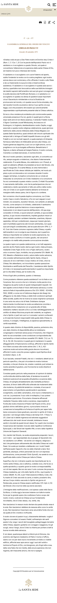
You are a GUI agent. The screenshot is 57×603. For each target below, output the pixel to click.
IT (24, 38)
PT (32, 38)
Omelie (4, 14)
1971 (9, 14)
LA (28, 38)
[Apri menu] (54, 5)
